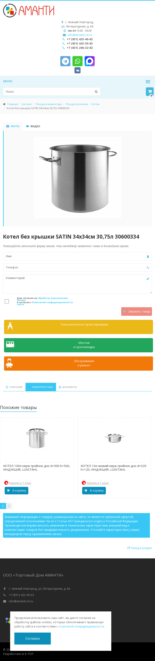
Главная (12, 104)
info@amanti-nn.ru (80, 35)
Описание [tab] (13, 387)
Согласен (32, 638)
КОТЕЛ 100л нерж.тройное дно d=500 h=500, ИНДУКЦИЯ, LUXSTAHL (36, 467)
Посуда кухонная (77, 104)
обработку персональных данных (42, 299)
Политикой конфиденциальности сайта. (45, 303)
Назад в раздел (139, 548)
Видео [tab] (33, 126)
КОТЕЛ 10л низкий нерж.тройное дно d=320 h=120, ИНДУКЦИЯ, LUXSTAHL (113, 467)
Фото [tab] (12, 126)
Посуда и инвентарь (49, 104)
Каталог (27, 104)
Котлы (95, 104)
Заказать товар (136, 311)
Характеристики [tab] (37, 387)
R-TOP (29, 654)
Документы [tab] (62, 387)
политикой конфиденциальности (81, 626)
